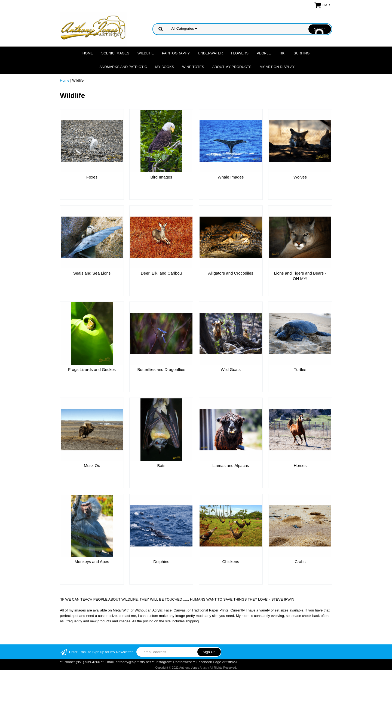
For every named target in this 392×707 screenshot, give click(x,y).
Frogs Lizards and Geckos (92, 369)
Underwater (210, 53)
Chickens (230, 561)
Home (87, 53)
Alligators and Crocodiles (230, 273)
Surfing (302, 53)
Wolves (300, 177)
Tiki (282, 53)
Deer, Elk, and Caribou (161, 273)
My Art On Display (277, 67)
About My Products (232, 67)
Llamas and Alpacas (230, 465)
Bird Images (161, 177)
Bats (161, 465)
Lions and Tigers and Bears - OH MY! (300, 276)
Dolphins (161, 561)
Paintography (176, 53)
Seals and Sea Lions (92, 273)
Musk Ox (92, 465)
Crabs (300, 561)
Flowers (240, 53)
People (264, 53)
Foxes (91, 177)
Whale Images (231, 177)
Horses (300, 465)
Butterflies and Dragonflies (161, 369)
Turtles (300, 369)
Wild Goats (231, 369)
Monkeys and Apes (92, 561)
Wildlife (145, 53)
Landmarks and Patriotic (122, 67)
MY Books (164, 67)
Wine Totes (193, 67)
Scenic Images (115, 53)
